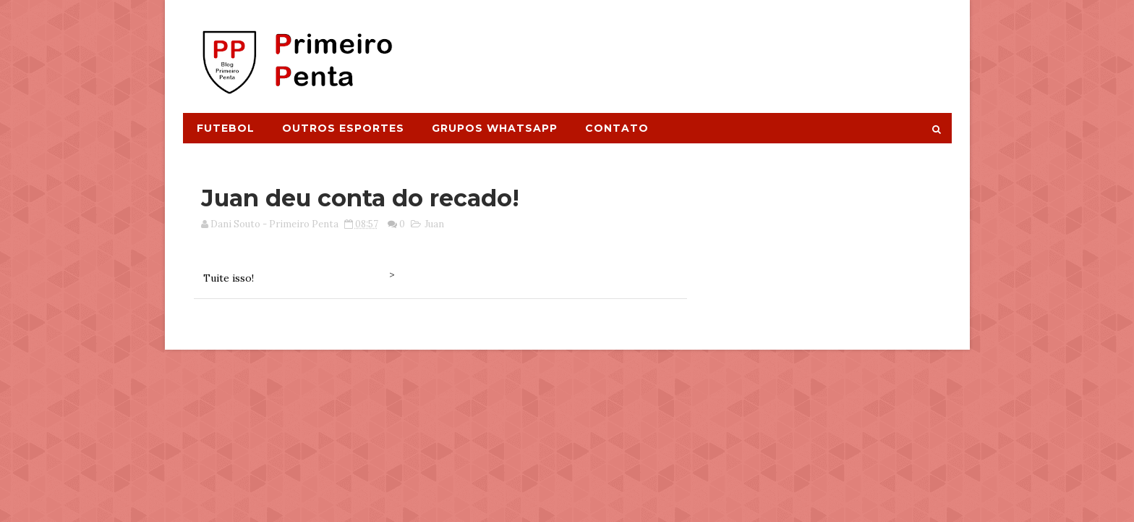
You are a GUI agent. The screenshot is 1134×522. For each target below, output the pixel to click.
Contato (617, 128)
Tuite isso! (228, 278)
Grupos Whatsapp (495, 128)
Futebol (226, 128)
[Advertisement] (687, 48)
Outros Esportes (343, 128)
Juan (434, 224)
